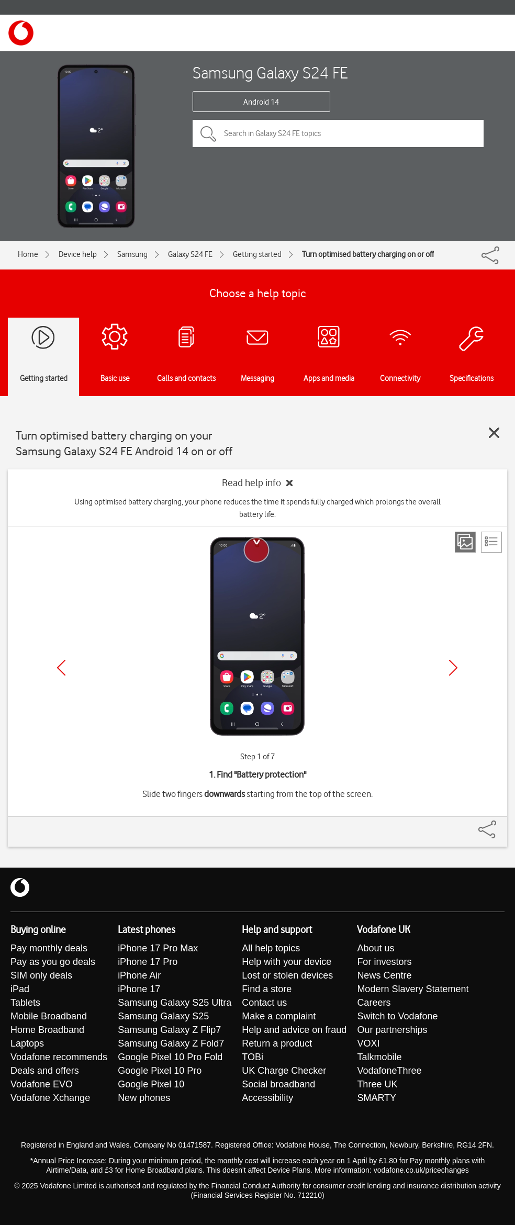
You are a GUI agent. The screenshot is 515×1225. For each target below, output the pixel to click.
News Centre (384, 975)
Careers (373, 1002)
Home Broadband (47, 1030)
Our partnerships (392, 1030)
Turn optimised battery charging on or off (368, 254)
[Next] (453, 668)
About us (375, 948)
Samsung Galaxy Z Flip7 (169, 1030)
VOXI (368, 1043)
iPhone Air (139, 975)
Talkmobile (379, 1057)
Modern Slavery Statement (412, 989)
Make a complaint (279, 1016)
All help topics (271, 948)
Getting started (257, 254)
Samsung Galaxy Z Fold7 (171, 1043)
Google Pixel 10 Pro (159, 1070)
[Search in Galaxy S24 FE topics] (338, 133)
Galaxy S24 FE (190, 254)
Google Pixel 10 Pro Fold (170, 1057)
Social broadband (278, 1084)
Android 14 (261, 102)
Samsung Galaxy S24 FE (270, 72)
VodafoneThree (389, 1070)
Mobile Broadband (48, 1016)
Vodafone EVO (41, 1084)
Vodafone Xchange (50, 1098)
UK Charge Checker (284, 1070)
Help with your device (286, 962)
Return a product (277, 1043)
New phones (144, 1098)
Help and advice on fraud (294, 1030)
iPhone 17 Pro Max (158, 948)
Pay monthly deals (48, 948)
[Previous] (61, 668)
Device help (78, 254)
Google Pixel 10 (151, 1084)
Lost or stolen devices (287, 975)
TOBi (252, 1057)
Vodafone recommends (58, 1057)
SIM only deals (41, 975)
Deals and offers (44, 1070)
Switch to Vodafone (397, 1016)
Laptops (27, 1043)
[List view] (491, 542)
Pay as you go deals (52, 962)
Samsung (132, 254)
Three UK (377, 1084)
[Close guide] (494, 433)
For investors (384, 962)
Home (28, 254)
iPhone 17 (139, 989)
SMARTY (376, 1098)
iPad (19, 989)
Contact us (264, 1002)
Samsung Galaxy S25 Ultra (174, 1002)
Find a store (267, 989)
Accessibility (267, 1098)
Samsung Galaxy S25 (163, 1016)
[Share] (499, 824)
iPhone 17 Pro (147, 962)
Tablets (25, 1002)
